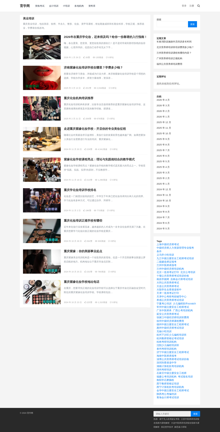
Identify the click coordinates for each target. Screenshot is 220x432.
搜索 (159, 19)
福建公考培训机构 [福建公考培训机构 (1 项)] (166, 376)
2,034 (100, 88)
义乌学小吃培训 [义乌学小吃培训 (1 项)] (165, 254)
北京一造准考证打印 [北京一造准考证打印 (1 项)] (168, 272)
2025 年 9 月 (163, 139)
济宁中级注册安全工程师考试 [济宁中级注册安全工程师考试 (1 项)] (173, 352)
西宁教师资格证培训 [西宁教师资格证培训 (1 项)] (168, 383)
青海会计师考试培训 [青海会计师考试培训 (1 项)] (168, 397)
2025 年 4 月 (163, 167)
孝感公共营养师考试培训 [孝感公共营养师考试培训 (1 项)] (170, 300)
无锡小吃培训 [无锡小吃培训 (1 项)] (164, 331)
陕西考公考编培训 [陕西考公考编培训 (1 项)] (166, 394)
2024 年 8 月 (163, 211)
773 (99, 210)
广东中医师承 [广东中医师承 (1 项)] (164, 310)
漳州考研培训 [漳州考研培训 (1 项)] (164, 369)
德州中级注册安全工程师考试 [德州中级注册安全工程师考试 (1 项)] (173, 324)
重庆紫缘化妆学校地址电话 (81, 281)
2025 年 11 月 (164, 127)
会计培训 (53, 6)
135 (98, 57)
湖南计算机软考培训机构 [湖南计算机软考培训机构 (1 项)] (170, 366)
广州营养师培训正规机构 (169, 58)
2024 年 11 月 (164, 195)
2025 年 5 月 (163, 161)
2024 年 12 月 (164, 189)
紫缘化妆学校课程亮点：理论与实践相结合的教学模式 (99, 159)
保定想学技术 (167, 427)
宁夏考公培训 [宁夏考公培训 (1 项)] (164, 303)
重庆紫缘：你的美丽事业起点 (83, 251)
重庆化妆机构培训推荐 (78, 98)
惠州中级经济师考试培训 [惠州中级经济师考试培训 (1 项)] (170, 327)
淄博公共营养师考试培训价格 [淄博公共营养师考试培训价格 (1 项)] (173, 359)
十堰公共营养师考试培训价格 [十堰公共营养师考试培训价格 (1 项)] (173, 275)
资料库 (91, 6)
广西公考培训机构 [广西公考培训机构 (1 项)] (183, 310)
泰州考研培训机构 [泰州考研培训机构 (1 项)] (166, 348)
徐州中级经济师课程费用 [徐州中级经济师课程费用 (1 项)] (170, 321)
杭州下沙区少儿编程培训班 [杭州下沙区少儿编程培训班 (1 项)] (171, 334)
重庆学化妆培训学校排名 (80, 190)
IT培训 (66, 6)
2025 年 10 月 (164, 133)
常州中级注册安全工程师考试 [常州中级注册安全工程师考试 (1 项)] (173, 307)
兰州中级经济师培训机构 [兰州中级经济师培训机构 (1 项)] (170, 268)
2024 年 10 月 (164, 200)
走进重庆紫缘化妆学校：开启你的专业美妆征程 (95, 128)
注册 (191, 5)
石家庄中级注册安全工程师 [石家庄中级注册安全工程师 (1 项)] (171, 373)
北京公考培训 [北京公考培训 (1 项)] (187, 272)
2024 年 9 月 (163, 206)
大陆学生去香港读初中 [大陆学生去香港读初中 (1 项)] (169, 289)
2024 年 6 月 (163, 223)
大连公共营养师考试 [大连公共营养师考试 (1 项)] (168, 286)
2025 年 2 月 (163, 178)
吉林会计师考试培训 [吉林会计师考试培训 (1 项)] (181, 279)
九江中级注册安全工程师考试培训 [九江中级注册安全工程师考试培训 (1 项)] (175, 258)
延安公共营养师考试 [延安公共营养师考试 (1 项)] (168, 314)
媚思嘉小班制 (180, 427)
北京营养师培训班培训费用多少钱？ (175, 47)
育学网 (25, 6)
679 (99, 118)
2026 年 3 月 (163, 105)
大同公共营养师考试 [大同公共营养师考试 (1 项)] (168, 282)
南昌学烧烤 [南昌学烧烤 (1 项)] (163, 279)
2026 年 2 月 (163, 111)
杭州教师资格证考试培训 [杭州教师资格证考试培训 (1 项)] (170, 338)
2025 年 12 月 (164, 122)
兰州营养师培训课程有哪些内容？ (174, 52)
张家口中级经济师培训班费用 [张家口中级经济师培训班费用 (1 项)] (173, 317)
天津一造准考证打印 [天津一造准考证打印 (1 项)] (168, 293)
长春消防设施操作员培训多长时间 (174, 41)
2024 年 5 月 (163, 228)
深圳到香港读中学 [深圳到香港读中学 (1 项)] (166, 362)
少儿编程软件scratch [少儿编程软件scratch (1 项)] (184, 303)
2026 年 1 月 (163, 116)
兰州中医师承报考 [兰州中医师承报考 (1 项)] (166, 265)
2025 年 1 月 (163, 183)
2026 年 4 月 (163, 100)
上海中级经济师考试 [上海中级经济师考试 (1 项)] (168, 244)
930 (100, 241)
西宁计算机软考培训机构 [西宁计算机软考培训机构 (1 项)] (170, 387)
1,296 (101, 180)
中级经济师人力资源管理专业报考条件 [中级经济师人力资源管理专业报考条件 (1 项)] (175, 249)
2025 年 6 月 (163, 155)
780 (100, 272)
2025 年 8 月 (163, 144)
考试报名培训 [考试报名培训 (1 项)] (185, 376)
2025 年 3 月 (163, 172)
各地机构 (79, 6)
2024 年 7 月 (163, 217)
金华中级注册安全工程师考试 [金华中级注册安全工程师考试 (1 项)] (173, 390)
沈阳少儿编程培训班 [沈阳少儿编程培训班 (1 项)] (168, 345)
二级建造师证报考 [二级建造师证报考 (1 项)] (166, 261)
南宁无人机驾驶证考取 (169, 419)
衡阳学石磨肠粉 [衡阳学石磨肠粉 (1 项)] (165, 380)
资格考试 (39, 6)
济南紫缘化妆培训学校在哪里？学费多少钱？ (93, 67)
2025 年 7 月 (163, 150)
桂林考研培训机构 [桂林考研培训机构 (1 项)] (166, 341)
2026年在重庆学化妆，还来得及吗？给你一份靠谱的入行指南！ (105, 37)
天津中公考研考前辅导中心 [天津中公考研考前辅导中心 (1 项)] (171, 296)
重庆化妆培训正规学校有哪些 (83, 220)
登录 (184, 5)
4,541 (101, 149)
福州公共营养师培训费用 (169, 64)
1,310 (101, 302)
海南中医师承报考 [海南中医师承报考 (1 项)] (166, 355)
